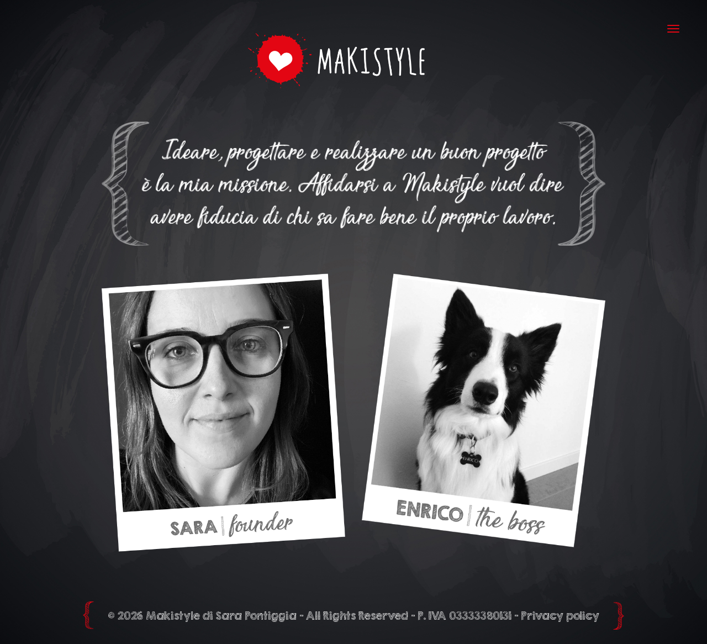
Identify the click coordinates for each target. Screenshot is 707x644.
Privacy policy (560, 615)
